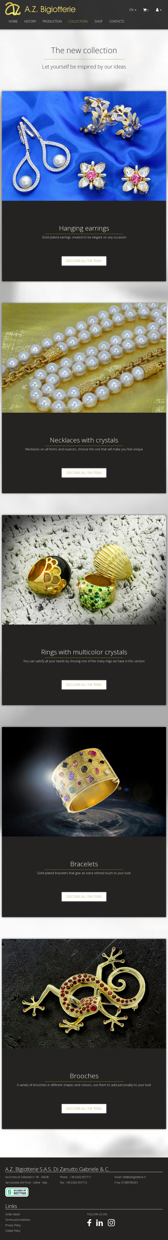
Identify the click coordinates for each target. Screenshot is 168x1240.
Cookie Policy (12, 1231)
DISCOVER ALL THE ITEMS (84, 261)
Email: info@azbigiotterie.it (130, 1177)
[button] (159, 9)
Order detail (12, 1214)
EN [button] (133, 10)
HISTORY (30, 21)
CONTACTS (116, 21)
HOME (13, 21)
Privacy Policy (13, 1225)
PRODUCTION (52, 21)
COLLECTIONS (78, 21)
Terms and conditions (17, 1220)
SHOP (98, 21)
